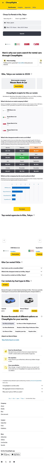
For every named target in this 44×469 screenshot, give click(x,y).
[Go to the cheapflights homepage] (12, 2)
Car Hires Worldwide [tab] (8, 327)
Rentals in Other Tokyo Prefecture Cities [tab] (28, 327)
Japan (18, 398)
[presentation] (31, 74)
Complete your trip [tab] (20, 331)
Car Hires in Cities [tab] (7, 331)
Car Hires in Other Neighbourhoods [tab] (26, 323)
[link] (18, 86)
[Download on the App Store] (15, 454)
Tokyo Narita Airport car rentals (10, 340)
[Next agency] (39, 240)
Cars (10, 398)
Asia (14, 398)
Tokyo (22, 398)
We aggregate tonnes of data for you (23, 389)
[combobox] (8, 18)
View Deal (15, 310)
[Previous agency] (4, 240)
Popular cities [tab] (32, 331)
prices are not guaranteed (35, 380)
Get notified (21, 63)
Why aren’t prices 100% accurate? (23, 392)
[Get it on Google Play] (5, 454)
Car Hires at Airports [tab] (8, 323)
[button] (3, 3)
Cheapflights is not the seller (23, 386)
